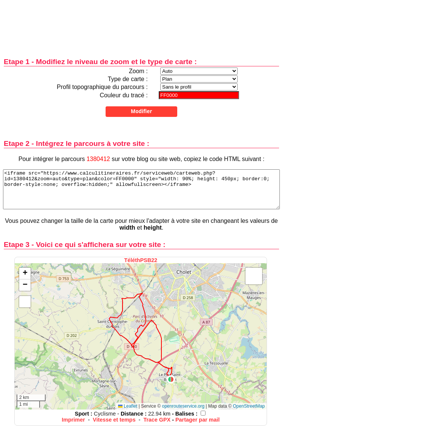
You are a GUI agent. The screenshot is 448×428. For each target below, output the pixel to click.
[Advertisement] (141, 23)
